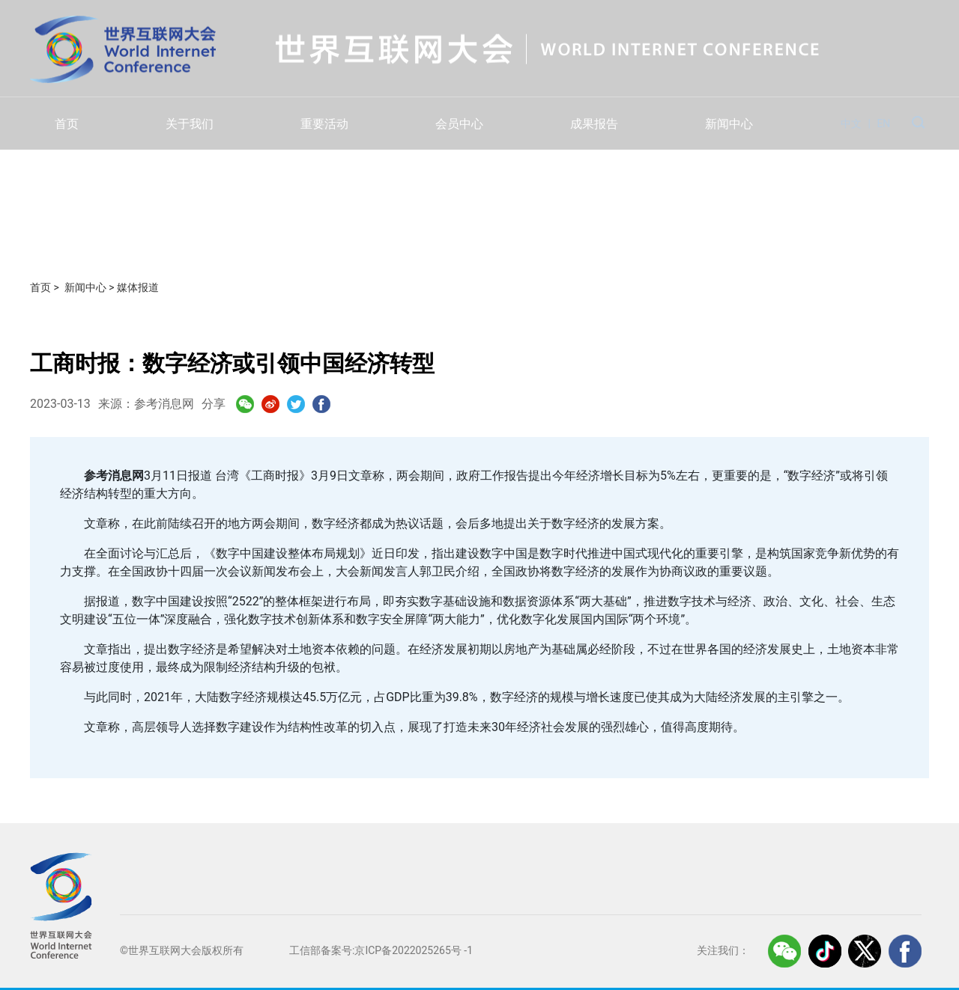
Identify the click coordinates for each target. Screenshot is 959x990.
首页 (67, 124)
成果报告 (594, 124)
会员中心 (459, 124)
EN (883, 123)
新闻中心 (729, 124)
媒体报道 (138, 287)
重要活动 (324, 124)
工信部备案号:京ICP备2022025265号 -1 (381, 950)
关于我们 (190, 124)
